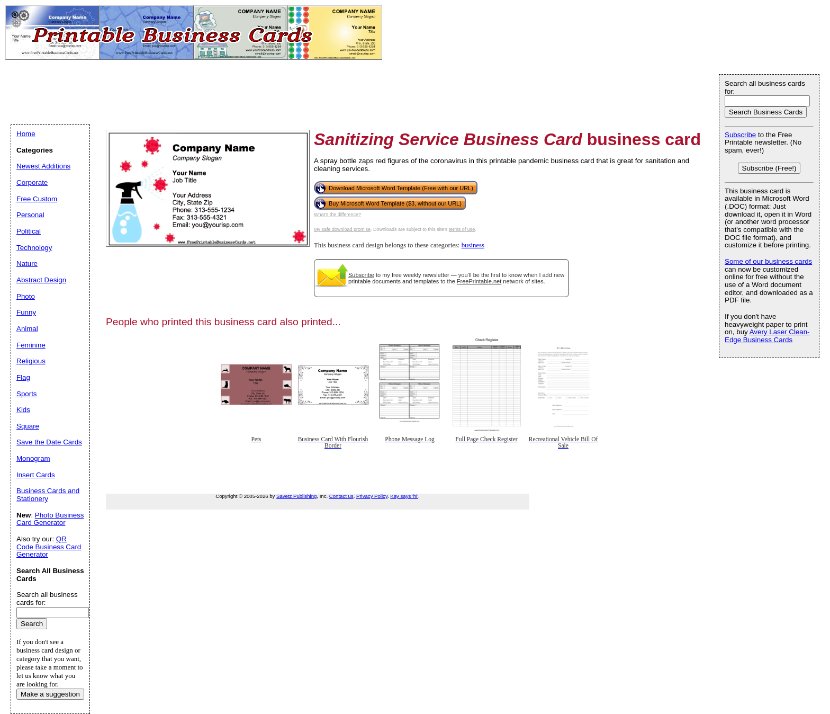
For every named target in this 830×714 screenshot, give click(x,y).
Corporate (32, 182)
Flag (23, 377)
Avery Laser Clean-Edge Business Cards (767, 336)
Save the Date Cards (49, 442)
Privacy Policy (371, 496)
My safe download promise (342, 229)
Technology (34, 248)
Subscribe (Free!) (769, 168)
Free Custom (36, 199)
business (473, 245)
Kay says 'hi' (404, 496)
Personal (30, 215)
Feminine (31, 345)
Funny (26, 312)
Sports (26, 394)
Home (25, 134)
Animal (27, 329)
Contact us (341, 496)
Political (28, 231)
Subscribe (361, 275)
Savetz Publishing (296, 496)
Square (27, 426)
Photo (25, 296)
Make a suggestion (50, 694)
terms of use (462, 229)
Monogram (33, 458)
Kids (23, 410)
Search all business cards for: (765, 87)
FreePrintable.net (479, 281)
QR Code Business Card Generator (48, 546)
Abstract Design (41, 280)
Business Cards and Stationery (47, 495)
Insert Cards (35, 475)
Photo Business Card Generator (50, 519)
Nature (27, 263)
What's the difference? (337, 214)
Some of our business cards (768, 261)
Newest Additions (43, 166)
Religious (31, 361)
